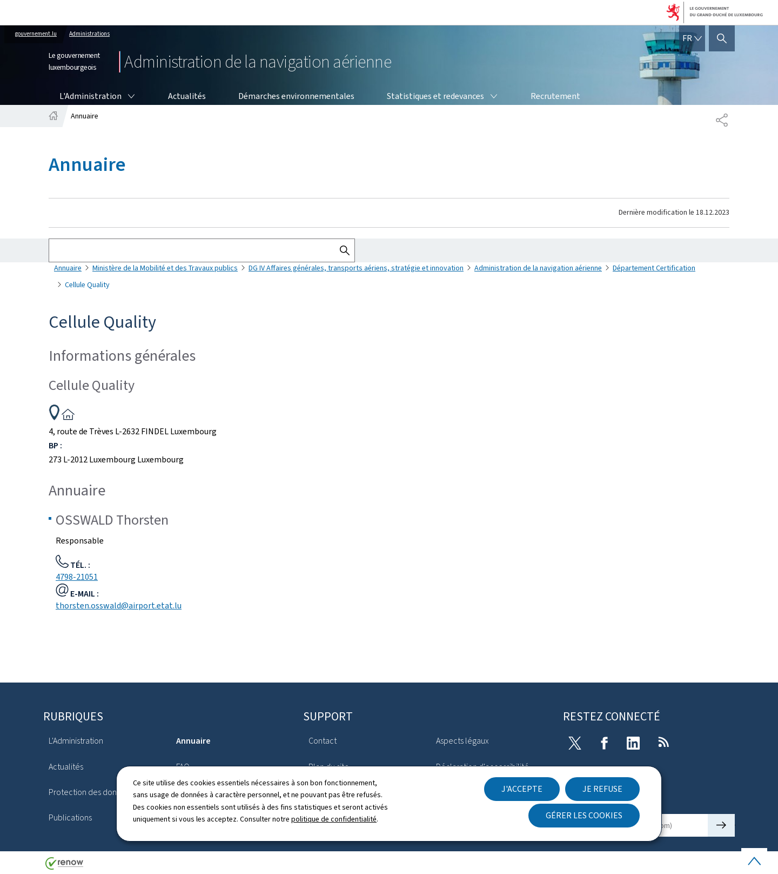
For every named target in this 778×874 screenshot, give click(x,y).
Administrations (89, 34)
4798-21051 (77, 576)
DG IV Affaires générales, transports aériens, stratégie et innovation (356, 268)
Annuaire (68, 268)
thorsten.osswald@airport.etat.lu (119, 605)
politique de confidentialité (334, 819)
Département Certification (654, 268)
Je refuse (602, 788)
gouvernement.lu (36, 34)
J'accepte (521, 788)
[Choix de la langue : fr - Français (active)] (692, 38)
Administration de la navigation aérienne (538, 268)
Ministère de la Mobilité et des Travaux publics (165, 268)
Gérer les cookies (584, 815)
